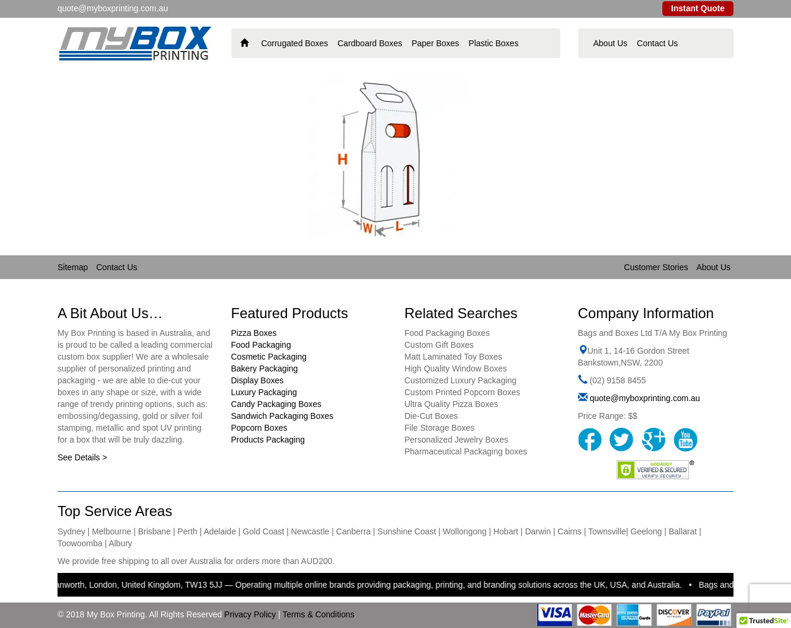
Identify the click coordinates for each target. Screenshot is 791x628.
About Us (611, 43)
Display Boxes (257, 380)
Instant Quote (698, 8)
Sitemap (73, 267)
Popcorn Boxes (259, 427)
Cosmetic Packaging (269, 356)
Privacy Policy (250, 614)
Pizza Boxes (254, 333)
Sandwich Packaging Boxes (282, 416)
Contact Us (657, 43)
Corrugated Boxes (294, 43)
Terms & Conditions (318, 614)
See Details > (82, 457)
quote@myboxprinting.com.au (644, 398)
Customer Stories (656, 267)
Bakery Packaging (264, 368)
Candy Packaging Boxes (276, 404)
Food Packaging (261, 345)
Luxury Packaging (264, 392)
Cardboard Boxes (369, 43)
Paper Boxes (435, 43)
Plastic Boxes (493, 43)
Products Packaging (268, 439)
